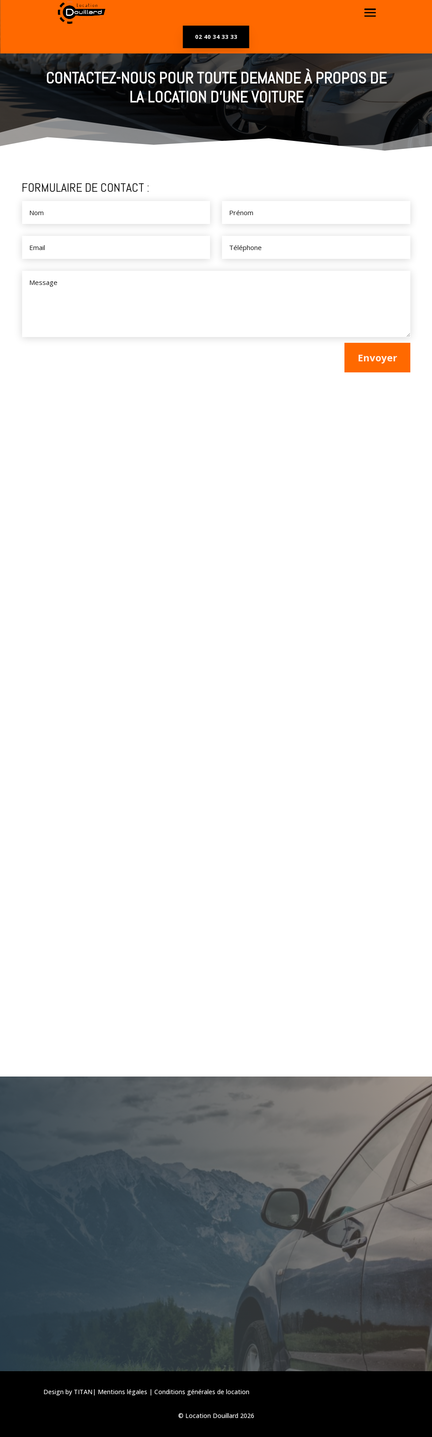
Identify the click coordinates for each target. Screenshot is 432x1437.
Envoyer (377, 357)
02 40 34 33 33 (216, 37)
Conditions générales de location (201, 1392)
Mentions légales (122, 1392)
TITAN (83, 1392)
